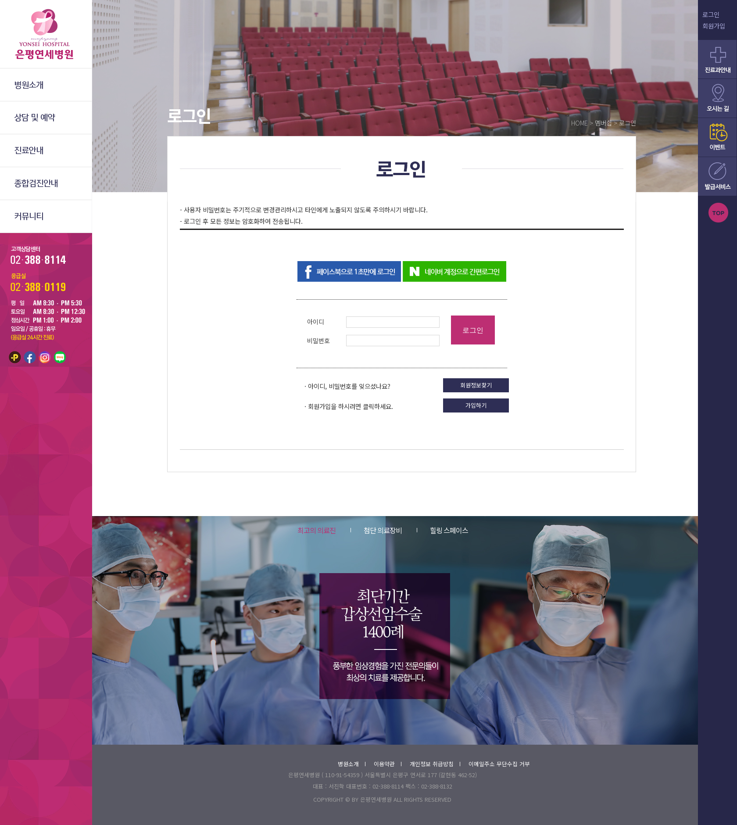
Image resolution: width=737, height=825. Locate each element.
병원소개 (351, 764)
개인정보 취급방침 (435, 764)
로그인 (710, 14)
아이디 (315, 321)
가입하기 (476, 405)
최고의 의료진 (316, 530)
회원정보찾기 (476, 385)
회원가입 (713, 25)
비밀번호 (318, 340)
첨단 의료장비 (376, 530)
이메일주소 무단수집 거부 (499, 764)
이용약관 (387, 764)
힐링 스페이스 (442, 530)
